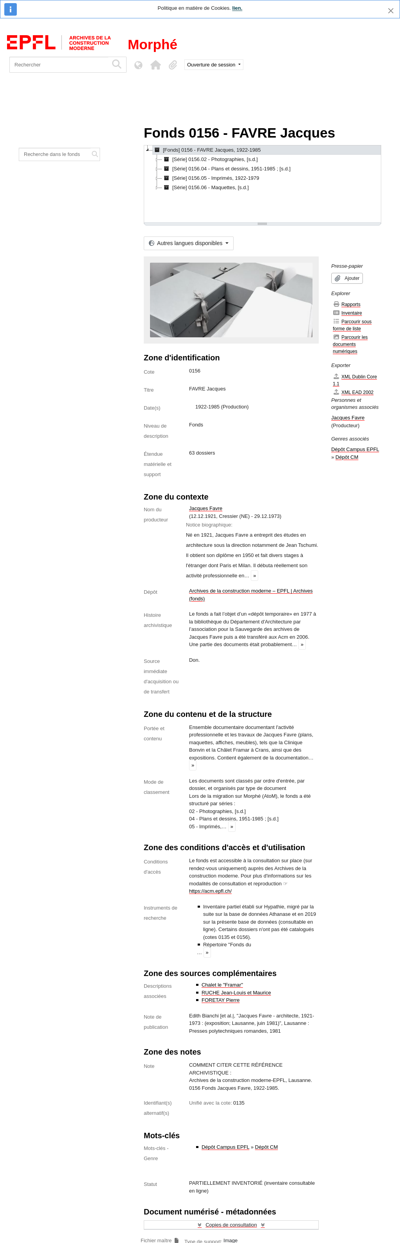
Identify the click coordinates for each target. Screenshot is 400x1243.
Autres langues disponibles (186, 243)
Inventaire (347, 313)
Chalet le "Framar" (222, 985)
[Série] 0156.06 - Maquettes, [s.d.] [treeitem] (205, 187)
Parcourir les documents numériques (350, 344)
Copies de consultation (231, 1225)
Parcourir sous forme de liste (352, 325)
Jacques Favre (205, 508)
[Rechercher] (58, 65)
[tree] (262, 184)
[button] (155, 65)
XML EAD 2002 (353, 392)
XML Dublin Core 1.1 (355, 380)
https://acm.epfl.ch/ (210, 891)
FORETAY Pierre (221, 1000)
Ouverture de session (212, 65)
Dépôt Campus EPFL (225, 1147)
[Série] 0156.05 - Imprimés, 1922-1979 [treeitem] (210, 178)
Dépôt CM (266, 1147)
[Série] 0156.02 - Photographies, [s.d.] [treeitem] (210, 159)
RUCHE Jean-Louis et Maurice (236, 993)
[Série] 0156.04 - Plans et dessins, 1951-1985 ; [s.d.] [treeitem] (226, 169)
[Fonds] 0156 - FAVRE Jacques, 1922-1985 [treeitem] (207, 150)
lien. (237, 8)
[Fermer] (391, 10)
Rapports (347, 304)
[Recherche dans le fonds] (55, 154)
